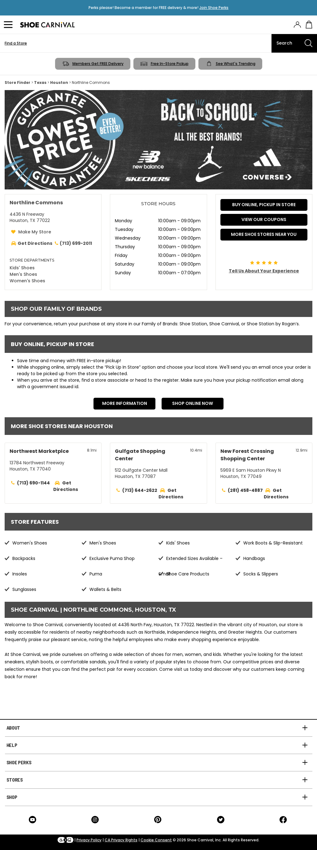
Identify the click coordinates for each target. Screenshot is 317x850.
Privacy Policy (89, 840)
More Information (124, 403)
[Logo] (47, 25)
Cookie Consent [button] (156, 840)
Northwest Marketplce (39, 451)
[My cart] (309, 25)
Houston (59, 82)
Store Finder (17, 82)
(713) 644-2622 (139, 490)
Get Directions (65, 486)
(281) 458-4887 (245, 490)
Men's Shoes (23, 274)
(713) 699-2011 (72, 243)
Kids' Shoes (22, 268)
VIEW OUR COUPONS (263, 219)
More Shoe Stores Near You (264, 234)
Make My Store (34, 232)
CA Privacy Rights (121, 840)
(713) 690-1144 (33, 483)
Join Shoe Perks (213, 7)
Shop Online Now (192, 403)
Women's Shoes (27, 281)
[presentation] (297, 24)
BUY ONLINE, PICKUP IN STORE (264, 205)
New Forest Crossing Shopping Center (247, 455)
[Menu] (9, 24)
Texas (40, 82)
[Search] (294, 43)
